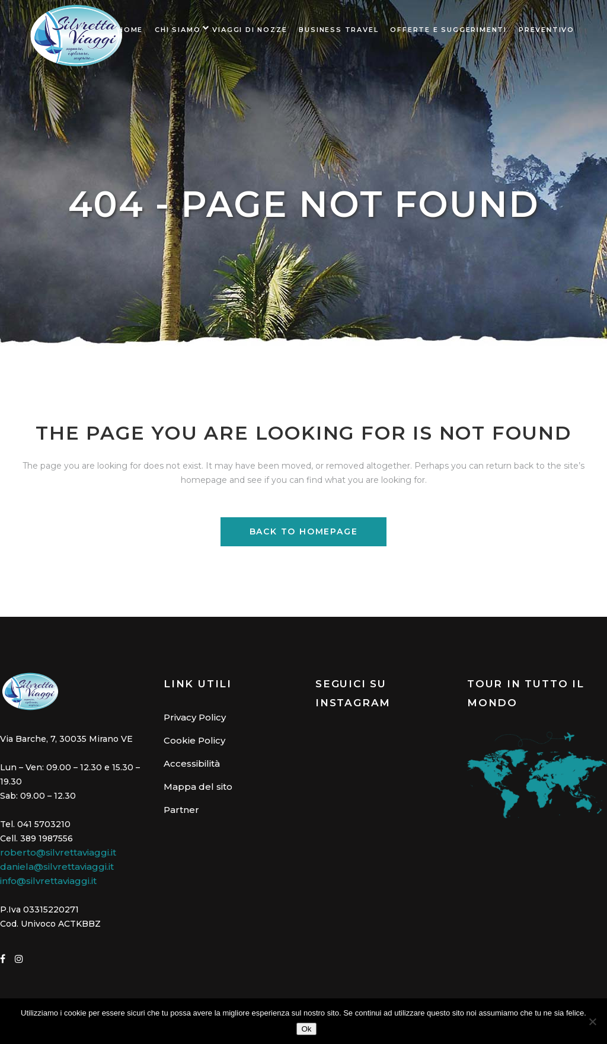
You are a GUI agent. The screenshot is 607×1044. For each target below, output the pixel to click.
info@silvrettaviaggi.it (48, 880)
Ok (306, 1028)
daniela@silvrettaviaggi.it (57, 866)
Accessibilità (192, 763)
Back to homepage (304, 531)
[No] (592, 1021)
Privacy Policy (195, 717)
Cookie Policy (194, 740)
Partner (181, 809)
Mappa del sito (198, 786)
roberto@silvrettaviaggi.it (58, 852)
